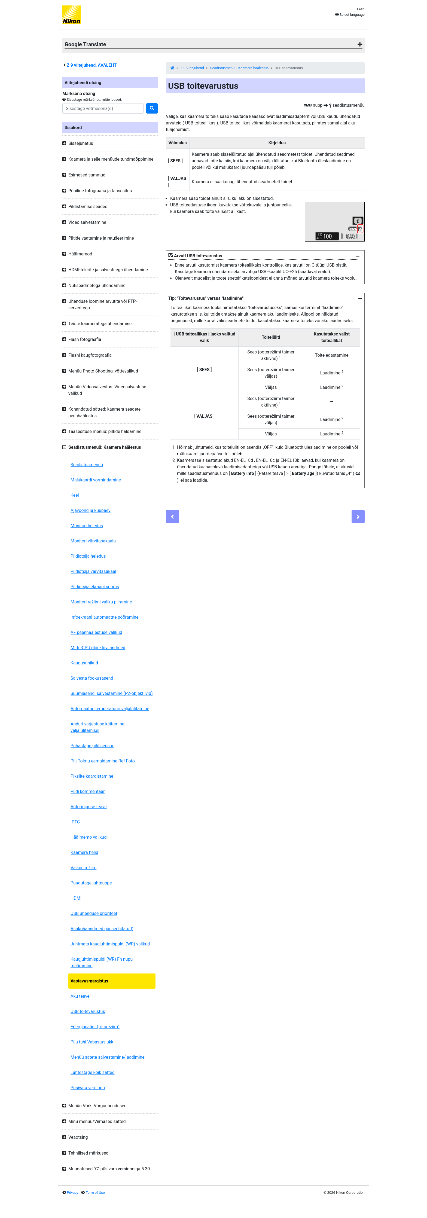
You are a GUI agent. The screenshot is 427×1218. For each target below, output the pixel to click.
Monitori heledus (87, 525)
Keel (75, 495)
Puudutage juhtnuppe (91, 883)
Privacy (72, 1192)
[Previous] (172, 516)
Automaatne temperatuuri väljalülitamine (110, 708)
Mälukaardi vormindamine (96, 480)
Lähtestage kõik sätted (93, 1072)
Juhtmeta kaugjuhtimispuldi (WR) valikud (110, 944)
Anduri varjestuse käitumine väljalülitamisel (97, 727)
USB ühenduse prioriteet (94, 913)
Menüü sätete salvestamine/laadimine (108, 1057)
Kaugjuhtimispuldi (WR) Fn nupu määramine (102, 962)
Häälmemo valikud (88, 837)
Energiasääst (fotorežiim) (95, 1026)
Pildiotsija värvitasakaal (93, 571)
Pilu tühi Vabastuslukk (92, 1042)
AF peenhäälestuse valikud (96, 632)
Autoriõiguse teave (89, 806)
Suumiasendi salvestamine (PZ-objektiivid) (112, 693)
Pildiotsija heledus (88, 556)
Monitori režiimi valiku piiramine (101, 602)
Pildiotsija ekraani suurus (95, 586)
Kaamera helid (84, 852)
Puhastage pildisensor (92, 745)
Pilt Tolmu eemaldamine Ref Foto (103, 761)
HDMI (76, 898)
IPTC (75, 822)
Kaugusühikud (84, 663)
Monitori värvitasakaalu (93, 541)
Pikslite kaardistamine (92, 776)
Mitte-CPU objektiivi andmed (98, 647)
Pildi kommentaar (88, 791)
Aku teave (80, 996)
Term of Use (95, 1192)
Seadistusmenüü (87, 464)
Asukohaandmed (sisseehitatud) (102, 928)
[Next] (358, 516)
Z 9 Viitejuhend (192, 68)
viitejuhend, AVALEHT (92, 65)
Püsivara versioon (88, 1087)
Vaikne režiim (83, 867)
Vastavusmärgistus (89, 981)
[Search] (103, 108)
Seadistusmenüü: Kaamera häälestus (239, 68)
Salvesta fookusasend (92, 678)
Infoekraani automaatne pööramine (105, 617)
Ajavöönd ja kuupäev (91, 510)
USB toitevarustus (88, 1011)
